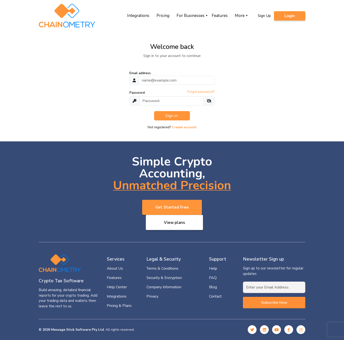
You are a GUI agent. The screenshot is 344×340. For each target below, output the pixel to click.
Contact (215, 296)
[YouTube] (276, 329)
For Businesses (190, 15)
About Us (115, 268)
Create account (184, 127)
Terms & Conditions (162, 268)
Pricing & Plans (119, 305)
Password (137, 92)
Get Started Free (172, 207)
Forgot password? (201, 91)
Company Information (163, 287)
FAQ (213, 277)
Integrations (138, 15)
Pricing (162, 15)
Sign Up (264, 15)
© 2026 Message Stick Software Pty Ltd (71, 329)
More (240, 15)
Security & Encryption (164, 277)
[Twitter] (252, 329)
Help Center (117, 287)
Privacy (152, 296)
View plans (174, 222)
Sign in (172, 115)
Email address (140, 73)
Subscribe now (274, 302)
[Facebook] (288, 329)
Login (290, 16)
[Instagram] (300, 329)
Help (213, 268)
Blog (213, 287)
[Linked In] (264, 329)
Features (220, 15)
